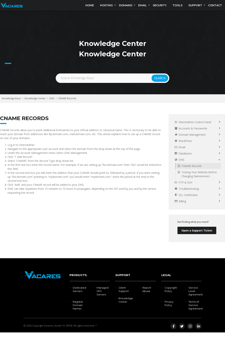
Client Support (124, 297)
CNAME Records (67, 106)
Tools (177, 9)
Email (142, 9)
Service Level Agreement (195, 299)
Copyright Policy (171, 297)
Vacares (48, 333)
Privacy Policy (169, 311)
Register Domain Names (78, 313)
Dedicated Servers (79, 297)
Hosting (106, 9)
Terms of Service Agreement (195, 313)
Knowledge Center (35, 106)
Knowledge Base (11, 106)
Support (195, 9)
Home (89, 9)
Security (159, 9)
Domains (125, 9)
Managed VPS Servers (103, 299)
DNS (51, 106)
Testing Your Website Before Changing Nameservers (199, 182)
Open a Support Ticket (196, 238)
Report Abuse (146, 297)
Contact (215, 9)
